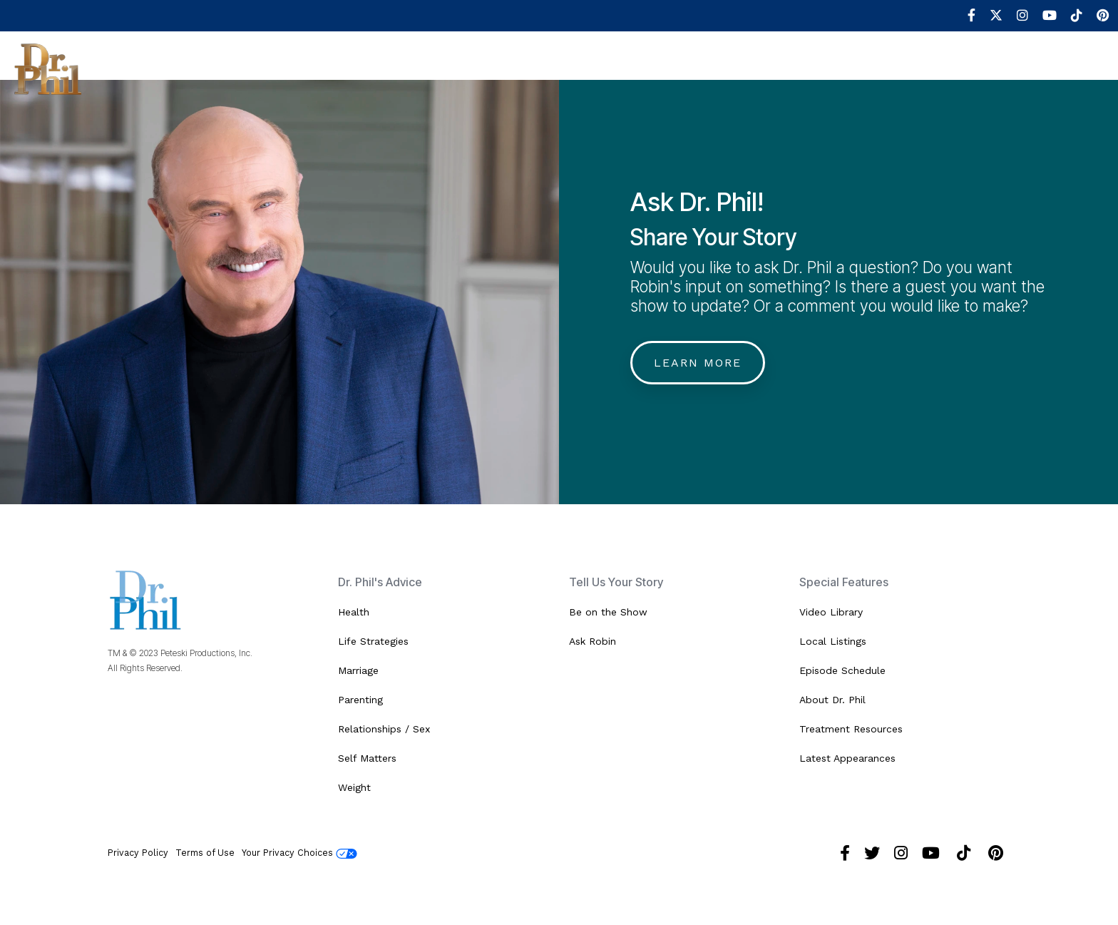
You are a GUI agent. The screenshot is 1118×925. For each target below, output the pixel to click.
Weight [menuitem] (354, 787)
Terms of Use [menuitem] (205, 852)
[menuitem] (964, 16)
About (138, 68)
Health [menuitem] (353, 612)
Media (604, 68)
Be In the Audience (310, 68)
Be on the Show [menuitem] (608, 612)
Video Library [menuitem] (831, 612)
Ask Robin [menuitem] (592, 641)
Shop (832, 68)
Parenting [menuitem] (360, 699)
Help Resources (510, 68)
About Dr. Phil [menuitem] (832, 699)
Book (774, 68)
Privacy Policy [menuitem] (138, 852)
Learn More (698, 362)
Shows (204, 68)
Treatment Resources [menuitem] (851, 729)
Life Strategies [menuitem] (373, 641)
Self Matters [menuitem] (367, 758)
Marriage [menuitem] (358, 670)
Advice (415, 68)
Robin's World (691, 68)
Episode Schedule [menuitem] (842, 670)
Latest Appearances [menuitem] (847, 758)
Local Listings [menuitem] (832, 641)
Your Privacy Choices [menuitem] (299, 853)
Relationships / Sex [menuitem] (384, 729)
